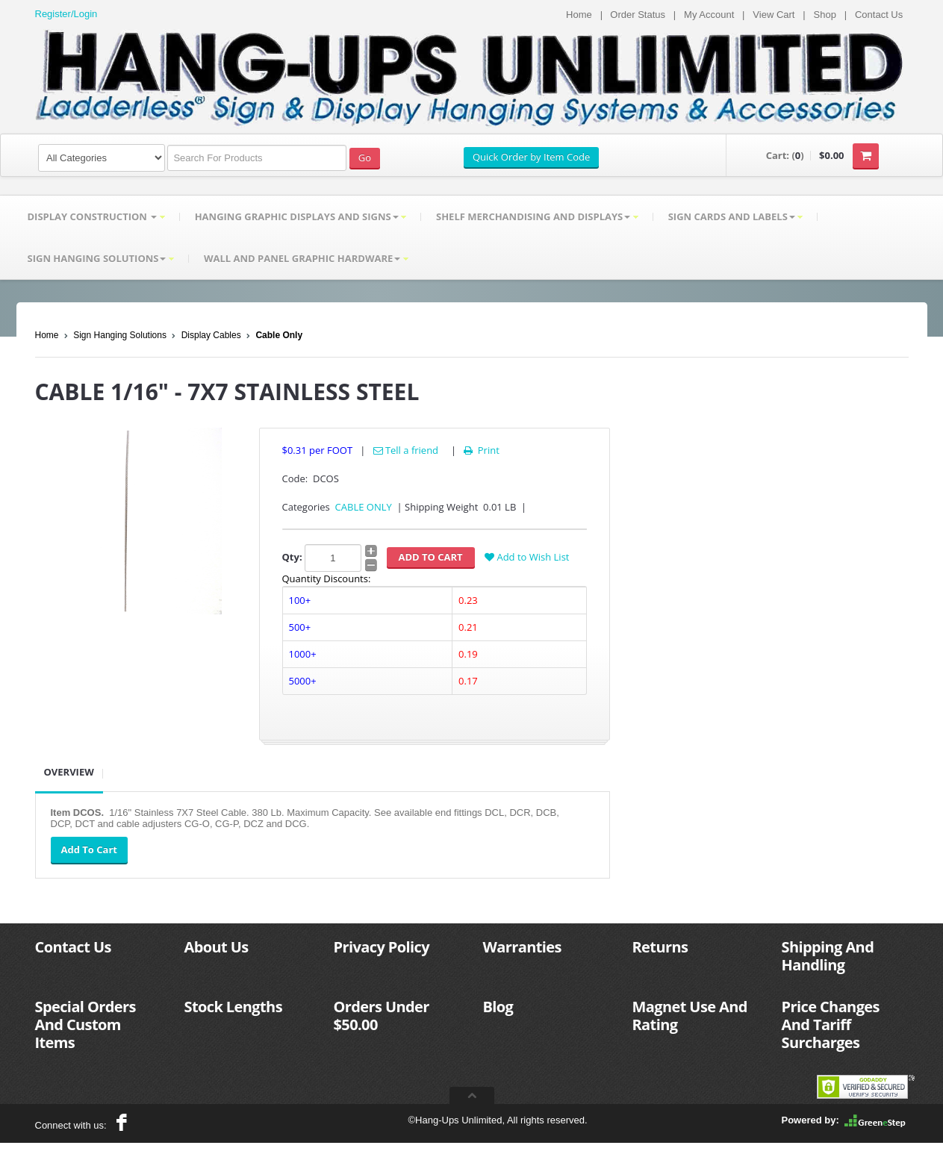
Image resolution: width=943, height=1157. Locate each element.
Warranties (522, 947)
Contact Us (879, 14)
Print (480, 450)
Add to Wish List (527, 557)
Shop (825, 14)
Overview (69, 772)
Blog (498, 1007)
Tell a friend (406, 450)
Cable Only (278, 335)
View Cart (773, 14)
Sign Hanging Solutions (119, 335)
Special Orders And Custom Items (85, 1024)
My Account (709, 14)
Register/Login (66, 13)
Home (579, 14)
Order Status (637, 14)
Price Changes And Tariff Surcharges (831, 1024)
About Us (216, 947)
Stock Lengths (233, 1007)
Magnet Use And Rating (689, 1016)
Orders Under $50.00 (381, 1016)
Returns (660, 947)
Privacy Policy (381, 947)
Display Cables (211, 335)
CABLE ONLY (363, 507)
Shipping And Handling (828, 956)
